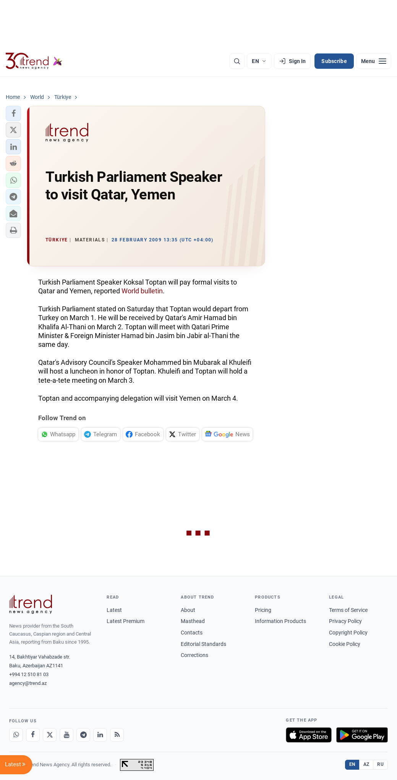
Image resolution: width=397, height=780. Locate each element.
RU (380, 764)
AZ (366, 764)
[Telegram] (83, 735)
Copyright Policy (348, 633)
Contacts (192, 633)
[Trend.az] (34, 61)
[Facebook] (33, 735)
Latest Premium (125, 621)
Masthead (193, 621)
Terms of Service (348, 610)
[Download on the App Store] (309, 735)
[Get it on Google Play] (362, 735)
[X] (50, 735)
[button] (13, 113)
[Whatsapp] (16, 735)
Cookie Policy (344, 644)
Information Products (280, 621)
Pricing (263, 610)
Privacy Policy (345, 621)
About (188, 610)
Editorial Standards (203, 644)
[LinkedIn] (100, 735)
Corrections (194, 655)
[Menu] (373, 61)
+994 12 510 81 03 (29, 674)
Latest (114, 610)
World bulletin (142, 291)
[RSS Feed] (117, 735)
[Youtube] (66, 735)
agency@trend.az (28, 683)
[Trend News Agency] (30, 604)
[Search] (237, 61)
